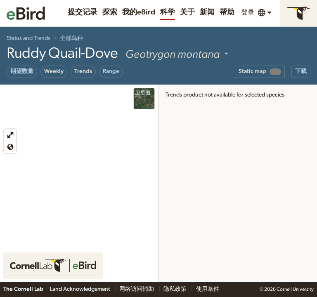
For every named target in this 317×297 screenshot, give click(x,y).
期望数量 (21, 71)
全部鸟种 (71, 38)
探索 (109, 12)
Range (111, 71)
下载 (301, 71)
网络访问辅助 (137, 289)
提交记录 (82, 12)
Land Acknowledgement (80, 289)
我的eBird (138, 12)
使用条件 (207, 289)
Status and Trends (28, 38)
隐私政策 (175, 289)
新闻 (207, 12)
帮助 (227, 12)
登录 (247, 12)
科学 (167, 12)
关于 (187, 12)
